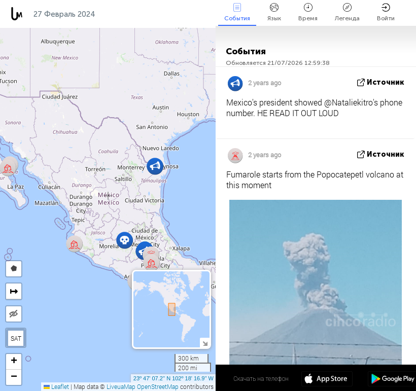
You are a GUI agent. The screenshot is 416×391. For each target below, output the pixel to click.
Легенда (347, 12)
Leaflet (56, 386)
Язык (274, 12)
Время (308, 12)
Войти (386, 12)
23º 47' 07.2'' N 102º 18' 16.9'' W (173, 378)
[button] (151, 262)
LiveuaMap (121, 386)
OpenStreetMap (158, 386)
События (237, 12)
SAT (16, 338)
